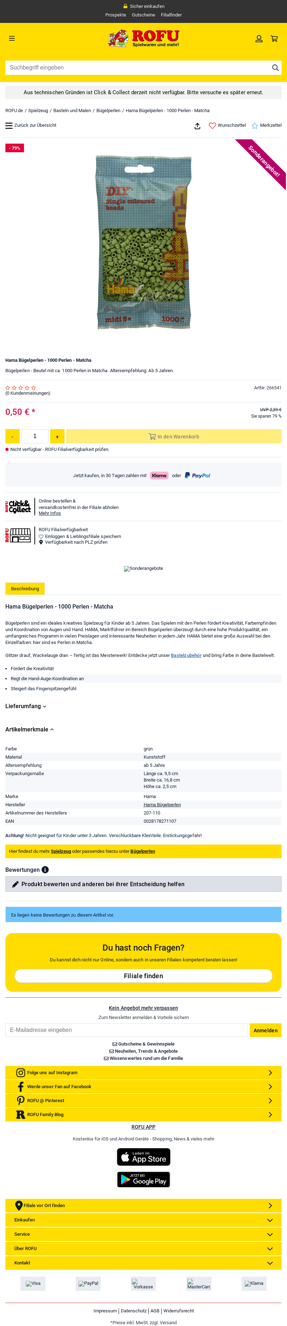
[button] (45, 929)
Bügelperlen (108, 110)
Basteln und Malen (72, 110)
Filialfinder (171, 15)
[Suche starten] (275, 68)
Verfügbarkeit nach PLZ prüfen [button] (73, 542)
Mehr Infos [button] (50, 513)
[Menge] (34, 436)
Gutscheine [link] (143, 15)
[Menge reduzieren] (12, 436)
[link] (259, 38)
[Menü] (40, 38)
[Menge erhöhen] (57, 436)
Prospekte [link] (115, 15)
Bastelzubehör (186, 715)
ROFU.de (14, 110)
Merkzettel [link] (266, 125)
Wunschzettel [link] (227, 125)
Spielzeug (38, 110)
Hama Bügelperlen (162, 865)
